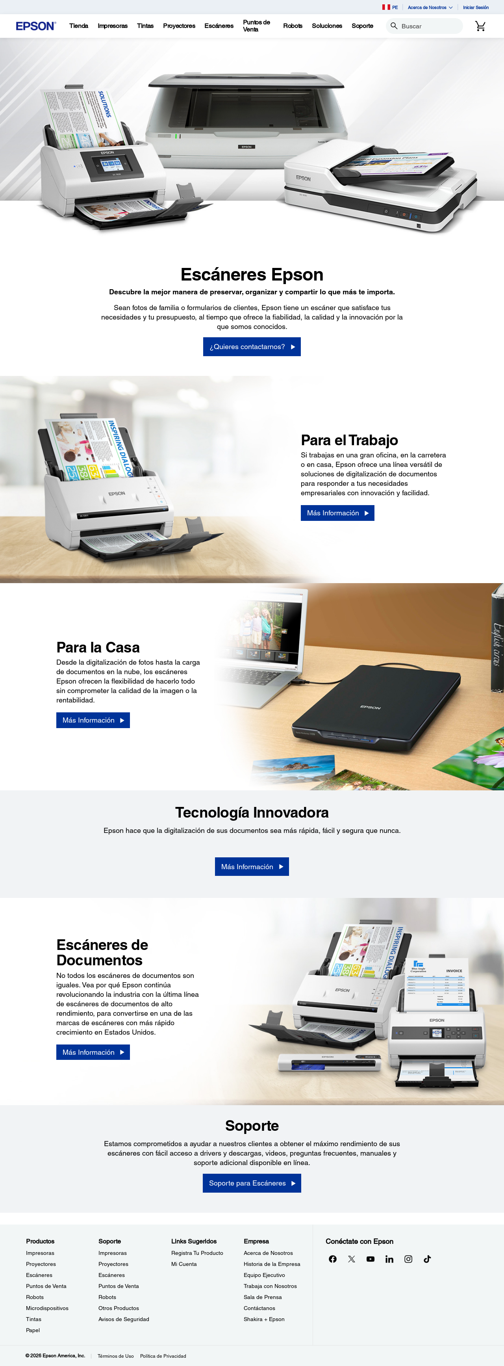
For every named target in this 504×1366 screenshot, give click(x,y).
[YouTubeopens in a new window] (370, 1259)
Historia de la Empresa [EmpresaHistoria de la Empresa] (272, 1264)
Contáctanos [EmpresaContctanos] (259, 1308)
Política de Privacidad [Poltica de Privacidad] (163, 1356)
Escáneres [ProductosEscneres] (39, 1275)
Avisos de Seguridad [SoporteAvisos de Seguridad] (123, 1319)
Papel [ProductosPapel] (33, 1330)
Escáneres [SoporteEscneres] (111, 1275)
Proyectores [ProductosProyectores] (41, 1264)
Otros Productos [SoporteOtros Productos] (118, 1308)
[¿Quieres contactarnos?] (251, 346)
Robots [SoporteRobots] (107, 1297)
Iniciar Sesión (476, 7)
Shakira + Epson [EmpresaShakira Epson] (264, 1319)
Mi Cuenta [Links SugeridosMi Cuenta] (184, 1264)
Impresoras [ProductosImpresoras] (40, 1253)
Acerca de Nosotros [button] (430, 7)
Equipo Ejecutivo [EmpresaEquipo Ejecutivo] (264, 1275)
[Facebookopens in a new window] (333, 1259)
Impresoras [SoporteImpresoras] (112, 1253)
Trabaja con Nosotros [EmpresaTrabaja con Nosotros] (270, 1286)
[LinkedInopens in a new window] (389, 1259)
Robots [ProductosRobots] (35, 1297)
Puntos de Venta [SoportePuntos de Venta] (118, 1286)
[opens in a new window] (427, 1259)
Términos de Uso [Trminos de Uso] (116, 1356)
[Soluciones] (327, 26)
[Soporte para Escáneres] (252, 1183)
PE (390, 7)
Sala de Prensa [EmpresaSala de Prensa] (263, 1297)
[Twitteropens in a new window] (352, 1259)
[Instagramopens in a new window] (408, 1259)
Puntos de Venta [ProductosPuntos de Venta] (46, 1286)
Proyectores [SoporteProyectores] (113, 1264)
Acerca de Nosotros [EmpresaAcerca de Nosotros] (268, 1253)
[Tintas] (145, 26)
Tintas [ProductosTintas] (33, 1319)
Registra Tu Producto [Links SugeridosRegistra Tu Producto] (197, 1253)
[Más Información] (337, 513)
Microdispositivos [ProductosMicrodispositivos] (47, 1308)
